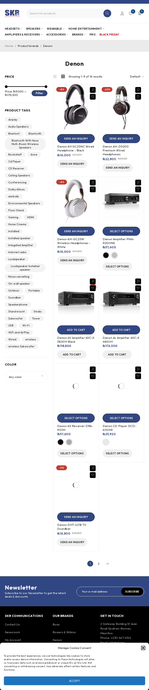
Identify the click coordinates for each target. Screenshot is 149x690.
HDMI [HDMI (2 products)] (30, 217)
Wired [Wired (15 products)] (12, 339)
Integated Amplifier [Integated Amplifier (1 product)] (20, 245)
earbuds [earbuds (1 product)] (13, 196)
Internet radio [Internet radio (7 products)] (17, 252)
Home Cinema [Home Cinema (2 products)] (17, 224)
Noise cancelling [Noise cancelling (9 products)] (18, 276)
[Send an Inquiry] (76, 516)
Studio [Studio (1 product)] (38, 311)
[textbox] (26, 377)
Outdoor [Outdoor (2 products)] (14, 290)
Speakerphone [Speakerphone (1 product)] (18, 304)
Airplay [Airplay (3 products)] (12, 119)
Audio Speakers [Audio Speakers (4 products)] (18, 126)
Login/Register (122, 13)
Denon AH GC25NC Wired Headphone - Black (75, 148)
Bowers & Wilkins (64, 632)
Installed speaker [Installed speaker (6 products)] (19, 238)
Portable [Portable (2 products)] (34, 290)
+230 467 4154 (121, 638)
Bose (56, 624)
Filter (39, 93)
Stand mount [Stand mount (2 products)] (16, 311)
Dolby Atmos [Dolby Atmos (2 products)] (16, 189)
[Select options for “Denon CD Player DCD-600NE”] (121, 418)
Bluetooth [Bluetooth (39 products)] (35, 133)
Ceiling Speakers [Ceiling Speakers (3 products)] (19, 175)
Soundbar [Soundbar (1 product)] (14, 297)
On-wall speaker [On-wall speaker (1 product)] (19, 283)
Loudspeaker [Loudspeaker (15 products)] (16, 259)
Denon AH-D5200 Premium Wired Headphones (116, 150)
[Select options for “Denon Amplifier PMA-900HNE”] (121, 231)
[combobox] (26, 377)
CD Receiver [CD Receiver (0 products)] (16, 168)
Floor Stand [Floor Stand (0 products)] (16, 210)
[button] (143, 648)
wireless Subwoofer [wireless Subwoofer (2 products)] (21, 346)
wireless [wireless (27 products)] (30, 339)
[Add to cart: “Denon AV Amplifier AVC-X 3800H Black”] (76, 329)
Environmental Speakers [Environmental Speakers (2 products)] (24, 203)
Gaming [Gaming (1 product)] (13, 217)
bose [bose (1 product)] (34, 154)
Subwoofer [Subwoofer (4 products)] (15, 318)
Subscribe (132, 591)
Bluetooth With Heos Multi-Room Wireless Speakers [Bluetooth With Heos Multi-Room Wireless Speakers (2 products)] (25, 144)
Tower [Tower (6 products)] (36, 318)
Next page (107, 564)
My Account (13, 640)
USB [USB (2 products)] (11, 325)
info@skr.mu (117, 642)
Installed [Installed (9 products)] (13, 231)
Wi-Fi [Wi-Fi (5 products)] (26, 325)
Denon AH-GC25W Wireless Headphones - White (73, 243)
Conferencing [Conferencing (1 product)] (17, 182)
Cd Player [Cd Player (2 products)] (14, 161)
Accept (74, 681)
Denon (57, 640)
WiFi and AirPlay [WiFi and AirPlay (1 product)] (18, 332)
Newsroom (12, 632)
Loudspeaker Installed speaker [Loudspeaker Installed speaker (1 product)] (25, 267)
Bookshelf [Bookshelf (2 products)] (15, 154)
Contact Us (12, 624)
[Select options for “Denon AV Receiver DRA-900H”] (76, 418)
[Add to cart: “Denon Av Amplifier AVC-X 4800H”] (121, 329)
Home (9, 46)
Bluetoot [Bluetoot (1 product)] (14, 133)
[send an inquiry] (76, 138)
